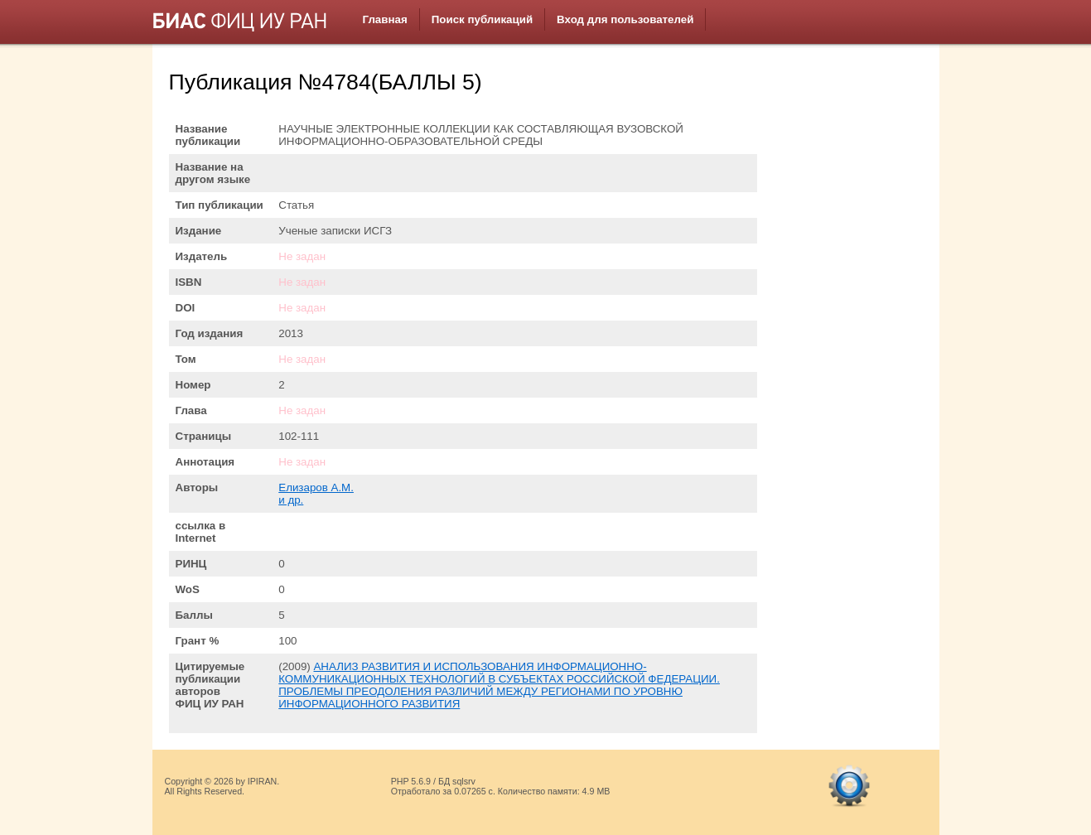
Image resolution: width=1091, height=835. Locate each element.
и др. (290, 500)
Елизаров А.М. (316, 487)
